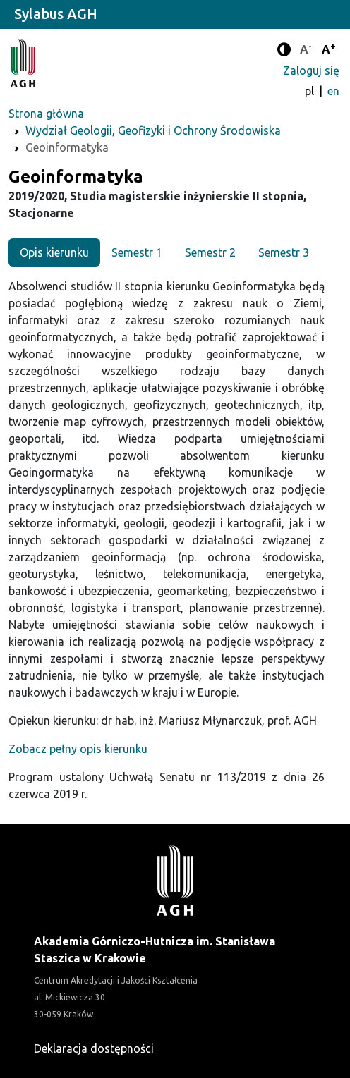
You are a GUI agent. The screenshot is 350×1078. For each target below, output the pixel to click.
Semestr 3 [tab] (283, 252)
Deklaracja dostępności (94, 1048)
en (333, 91)
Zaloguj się (311, 70)
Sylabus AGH (55, 14)
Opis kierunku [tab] (54, 252)
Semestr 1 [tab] (136, 252)
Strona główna (46, 113)
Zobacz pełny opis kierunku (77, 748)
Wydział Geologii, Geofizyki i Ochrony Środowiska (153, 130)
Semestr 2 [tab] (210, 252)
